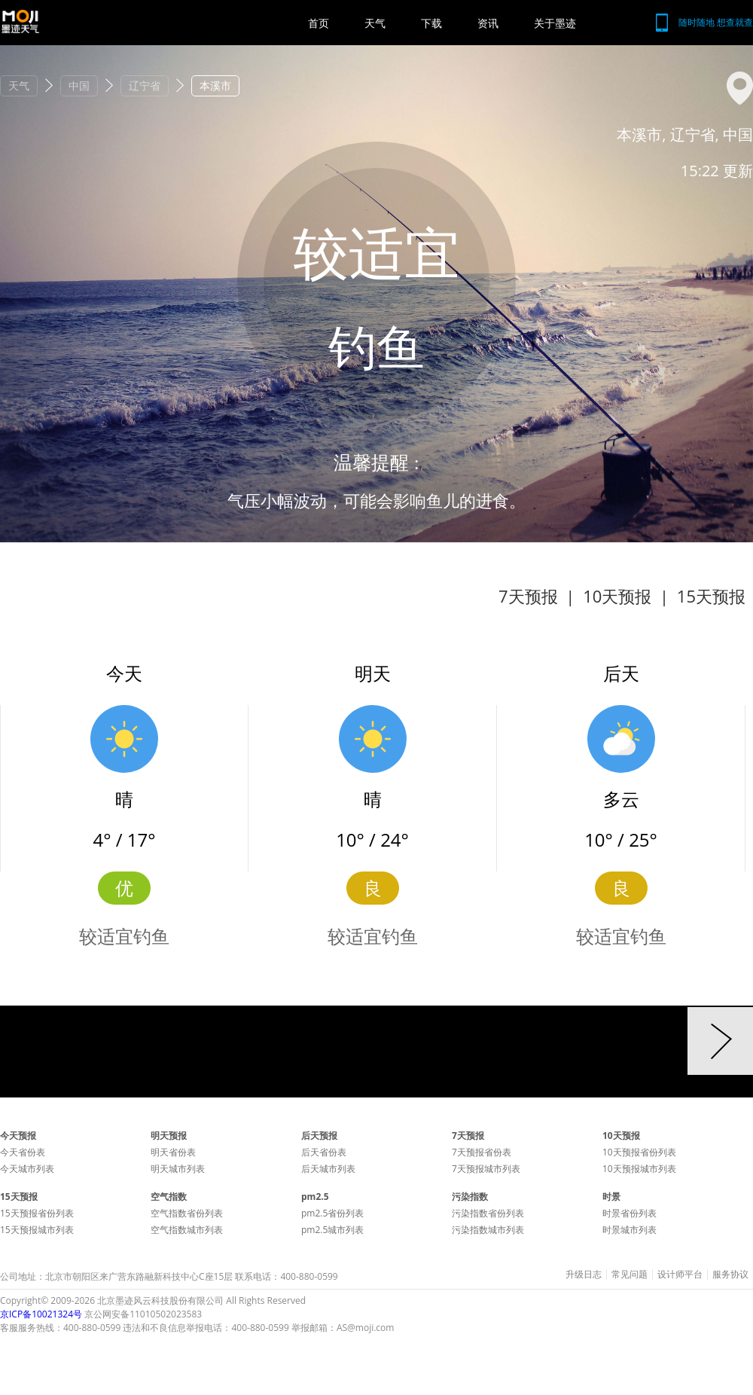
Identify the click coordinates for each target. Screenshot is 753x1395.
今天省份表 (22, 1152)
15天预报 (711, 596)
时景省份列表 (629, 1213)
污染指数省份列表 (488, 1213)
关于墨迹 (555, 23)
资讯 (487, 23)
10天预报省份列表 (639, 1152)
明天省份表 (173, 1152)
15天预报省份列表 (37, 1213)
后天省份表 (323, 1152)
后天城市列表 (328, 1168)
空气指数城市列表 (187, 1229)
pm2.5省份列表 (332, 1213)
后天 (621, 673)
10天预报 (617, 596)
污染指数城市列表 (488, 1229)
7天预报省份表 (481, 1152)
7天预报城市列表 (486, 1168)
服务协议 (730, 1274)
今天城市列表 (27, 1168)
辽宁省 (144, 85)
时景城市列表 (629, 1229)
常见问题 (629, 1274)
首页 (318, 23)
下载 (431, 23)
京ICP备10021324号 (41, 1314)
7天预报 (528, 596)
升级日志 (584, 1274)
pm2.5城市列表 (332, 1229)
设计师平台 (680, 1274)
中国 (79, 85)
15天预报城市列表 (37, 1229)
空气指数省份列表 (187, 1213)
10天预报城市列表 (639, 1168)
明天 (373, 673)
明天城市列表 (178, 1168)
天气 (375, 23)
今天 (124, 673)
